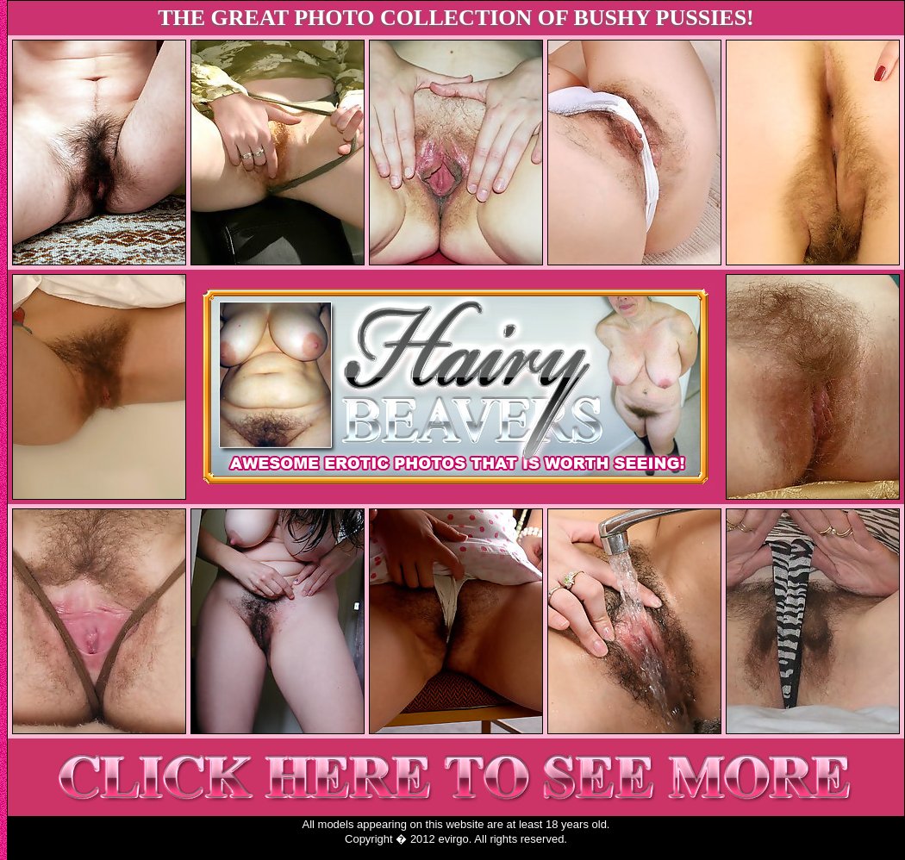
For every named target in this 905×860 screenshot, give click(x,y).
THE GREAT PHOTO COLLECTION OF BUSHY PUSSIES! (456, 17)
